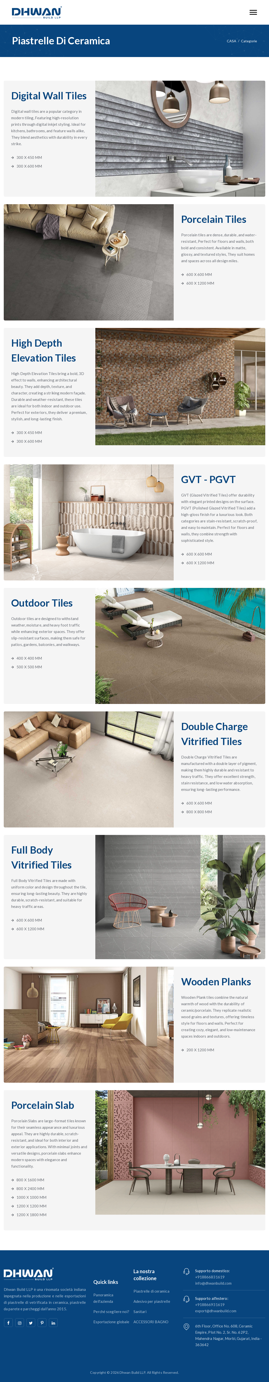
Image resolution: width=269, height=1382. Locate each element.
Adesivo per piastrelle (152, 1301)
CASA (231, 41)
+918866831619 (210, 1277)
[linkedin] (53, 1322)
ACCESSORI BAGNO (151, 1321)
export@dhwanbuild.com (215, 1311)
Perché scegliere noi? (111, 1311)
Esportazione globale (111, 1321)
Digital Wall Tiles (49, 96)
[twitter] (30, 1322)
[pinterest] (42, 1322)
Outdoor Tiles (42, 603)
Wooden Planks (216, 982)
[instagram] (19, 1322)
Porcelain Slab (42, 1105)
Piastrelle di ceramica (151, 1291)
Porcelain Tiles (213, 219)
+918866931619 (210, 1304)
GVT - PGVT (208, 479)
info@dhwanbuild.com (213, 1283)
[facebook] (8, 1322)
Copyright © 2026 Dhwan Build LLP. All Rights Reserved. (134, 1372)
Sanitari (140, 1311)
